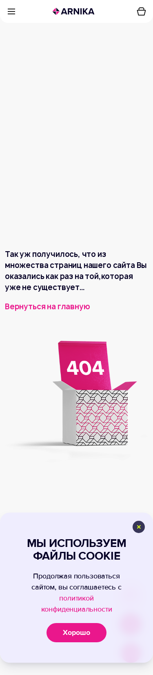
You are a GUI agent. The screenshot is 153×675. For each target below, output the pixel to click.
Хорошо (76, 632)
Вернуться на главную (47, 307)
